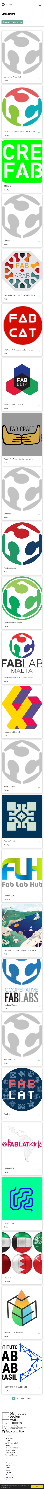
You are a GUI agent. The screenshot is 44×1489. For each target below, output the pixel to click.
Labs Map (9, 1438)
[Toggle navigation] (40, 4)
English (8, 1465)
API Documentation (12, 1443)
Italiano (8, 1472)
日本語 (8, 1480)
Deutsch (8, 1463)
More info (8, 1487)
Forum (8, 1445)
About (8, 1440)
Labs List (9, 1436)
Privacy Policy (10, 1452)
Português (9, 1477)
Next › (22, 1398)
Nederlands (10, 1475)
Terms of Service (11, 1455)
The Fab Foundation (13, 1448)
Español (8, 1468)
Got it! (37, 1486)
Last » (29, 1398)
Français (8, 1470)
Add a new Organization (12, 22)
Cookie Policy (10, 1450)
